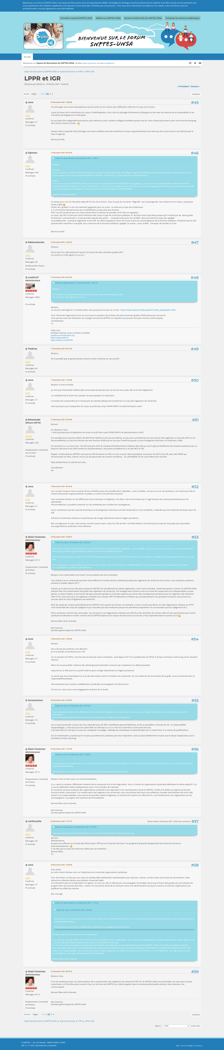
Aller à (157, 1026)
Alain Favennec (37, 536)
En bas (26, 94)
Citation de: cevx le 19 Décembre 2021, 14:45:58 (72, 754)
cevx (30, 102)
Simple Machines (41, 1045)
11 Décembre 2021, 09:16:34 (61, 153)
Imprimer (196, 94)
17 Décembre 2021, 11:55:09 (61, 380)
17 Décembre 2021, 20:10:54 (61, 419)
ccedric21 (33, 277)
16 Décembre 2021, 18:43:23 (61, 242)
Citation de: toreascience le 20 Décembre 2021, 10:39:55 (76, 827)
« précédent (183, 86)
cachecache (34, 821)
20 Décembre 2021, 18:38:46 (61, 865)
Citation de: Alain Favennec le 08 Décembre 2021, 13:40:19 (76, 158)
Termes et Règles (187, 1045)
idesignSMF (52, 1045)
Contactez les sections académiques (182, 18)
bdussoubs (34, 419)
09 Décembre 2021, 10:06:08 (61, 102)
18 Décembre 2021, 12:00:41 (61, 537)
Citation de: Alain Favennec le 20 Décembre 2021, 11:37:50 (76, 903)
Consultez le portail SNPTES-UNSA (76, 18)
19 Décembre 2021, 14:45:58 (61, 639)
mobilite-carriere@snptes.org (62, 335)
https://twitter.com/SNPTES (62, 340)
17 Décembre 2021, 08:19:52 (61, 277)
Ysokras (32, 348)
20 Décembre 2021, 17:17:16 (61, 821)
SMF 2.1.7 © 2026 (27, 1045)
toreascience (35, 700)
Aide (177, 1045)
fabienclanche (36, 242)
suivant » (195, 86)
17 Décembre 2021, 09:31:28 (61, 348)
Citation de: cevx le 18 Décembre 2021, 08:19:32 (72, 542)
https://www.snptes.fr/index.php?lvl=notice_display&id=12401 (148, 310)
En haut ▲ (199, 1045)
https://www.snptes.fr (59, 337)
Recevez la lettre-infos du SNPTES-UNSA (143, 18)
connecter (91, 63)
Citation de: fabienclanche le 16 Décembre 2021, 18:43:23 (76, 283)
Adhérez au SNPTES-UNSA (108, 18)
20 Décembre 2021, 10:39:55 (61, 700)
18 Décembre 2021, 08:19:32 (61, 486)
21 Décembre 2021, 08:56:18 (61, 971)
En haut (27, 1014)
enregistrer (109, 63)
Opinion (32, 152)
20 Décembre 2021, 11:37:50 (61, 749)
